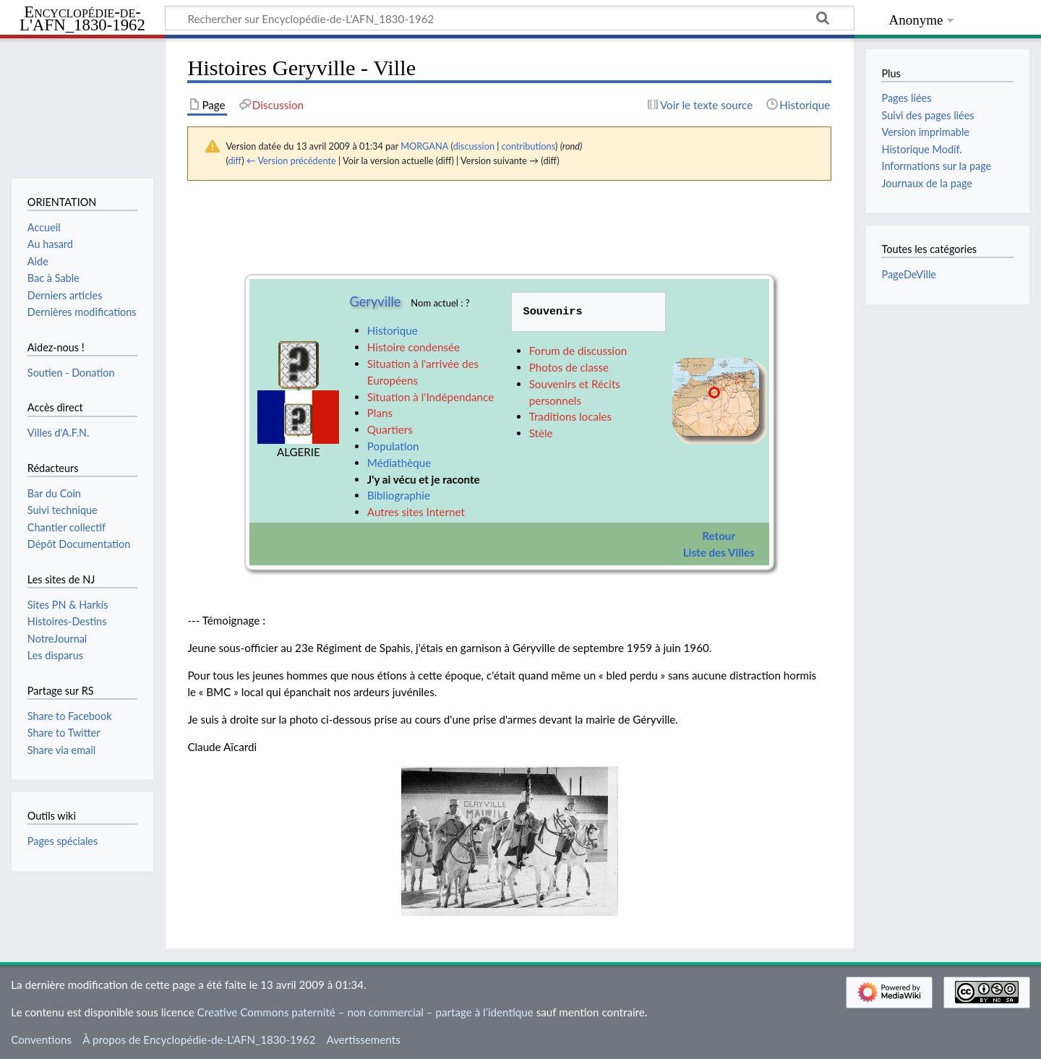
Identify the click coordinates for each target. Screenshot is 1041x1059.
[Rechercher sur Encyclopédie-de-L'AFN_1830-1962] (510, 18)
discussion (473, 146)
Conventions (41, 1039)
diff (234, 160)
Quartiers (390, 429)
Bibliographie (398, 495)
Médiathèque (399, 462)
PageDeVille (908, 274)
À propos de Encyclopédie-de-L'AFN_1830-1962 (198, 1039)
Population (393, 446)
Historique (392, 330)
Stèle (541, 433)
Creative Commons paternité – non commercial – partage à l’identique (365, 1012)
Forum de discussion (578, 350)
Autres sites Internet (416, 511)
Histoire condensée (413, 346)
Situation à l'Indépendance (430, 396)
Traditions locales (570, 416)
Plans (380, 412)
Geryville (374, 301)
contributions (528, 146)
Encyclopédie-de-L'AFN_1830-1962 (82, 19)
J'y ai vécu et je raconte (423, 479)
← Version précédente (291, 160)
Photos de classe (569, 367)
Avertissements (363, 1039)
